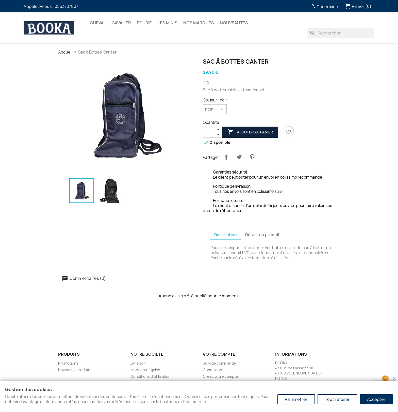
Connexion (212, 369)
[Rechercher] (340, 33)
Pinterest (252, 157)
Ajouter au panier (250, 132)
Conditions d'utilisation (150, 376)
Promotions (68, 363)
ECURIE (144, 23)
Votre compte (219, 354)
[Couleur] (215, 109)
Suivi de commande (219, 363)
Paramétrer (296, 399)
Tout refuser (337, 399)
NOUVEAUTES (234, 23)
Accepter (376, 399)
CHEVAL (98, 23)
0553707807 (66, 6)
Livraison (138, 363)
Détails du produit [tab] (262, 234)
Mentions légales (145, 369)
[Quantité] (209, 132)
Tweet (239, 157)
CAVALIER (121, 23)
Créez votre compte (220, 376)
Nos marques (198, 23)
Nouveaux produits (74, 369)
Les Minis (167, 23)
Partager (226, 157)
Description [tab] (225, 234)
